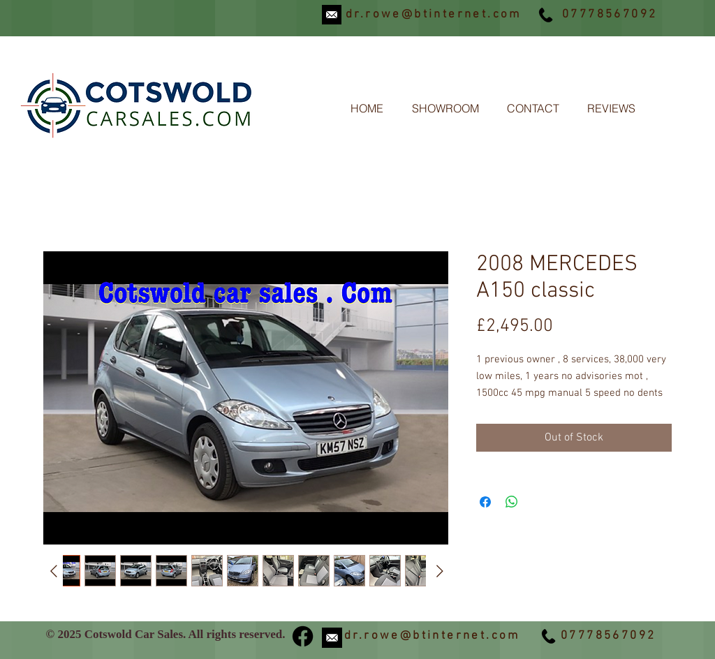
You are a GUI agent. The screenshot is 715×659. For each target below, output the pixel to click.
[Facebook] (302, 636)
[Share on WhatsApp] (511, 502)
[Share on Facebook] (485, 502)
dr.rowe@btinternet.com (434, 15)
